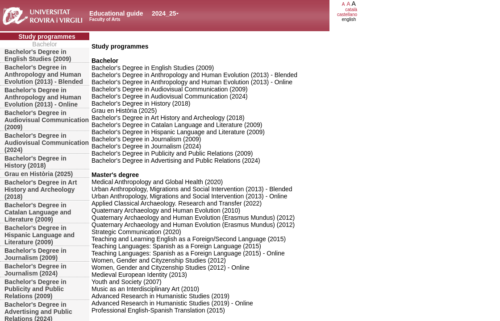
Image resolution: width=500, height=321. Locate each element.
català (351, 9)
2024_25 (164, 13)
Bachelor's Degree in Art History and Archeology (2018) (40, 189)
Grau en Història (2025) (38, 173)
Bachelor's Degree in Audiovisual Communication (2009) (46, 120)
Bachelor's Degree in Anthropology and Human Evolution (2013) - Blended (43, 74)
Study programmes (46, 36)
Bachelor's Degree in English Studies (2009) (37, 55)
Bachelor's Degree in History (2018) (35, 162)
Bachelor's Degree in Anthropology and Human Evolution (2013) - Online (42, 97)
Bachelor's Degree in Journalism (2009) (35, 254)
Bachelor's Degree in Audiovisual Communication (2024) (46, 142)
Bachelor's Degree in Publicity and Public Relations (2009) (35, 289)
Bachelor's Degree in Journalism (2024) (35, 270)
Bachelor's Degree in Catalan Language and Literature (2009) (37, 212)
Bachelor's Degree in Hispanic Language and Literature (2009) (39, 235)
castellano (347, 14)
